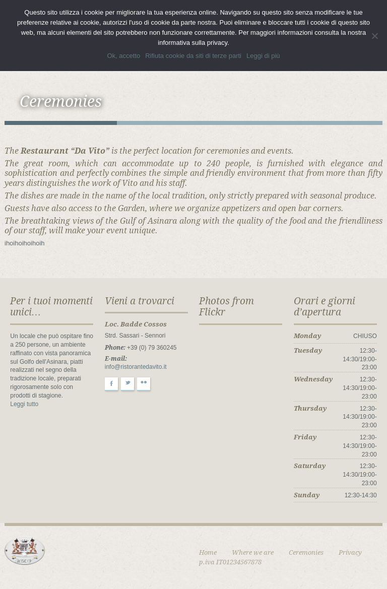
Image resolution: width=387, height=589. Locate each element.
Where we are (253, 552)
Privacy (350, 552)
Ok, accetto (123, 55)
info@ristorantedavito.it (136, 366)
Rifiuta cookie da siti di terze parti (193, 55)
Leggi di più (263, 55)
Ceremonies (306, 552)
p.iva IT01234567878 (230, 562)
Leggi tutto (24, 404)
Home (208, 552)
